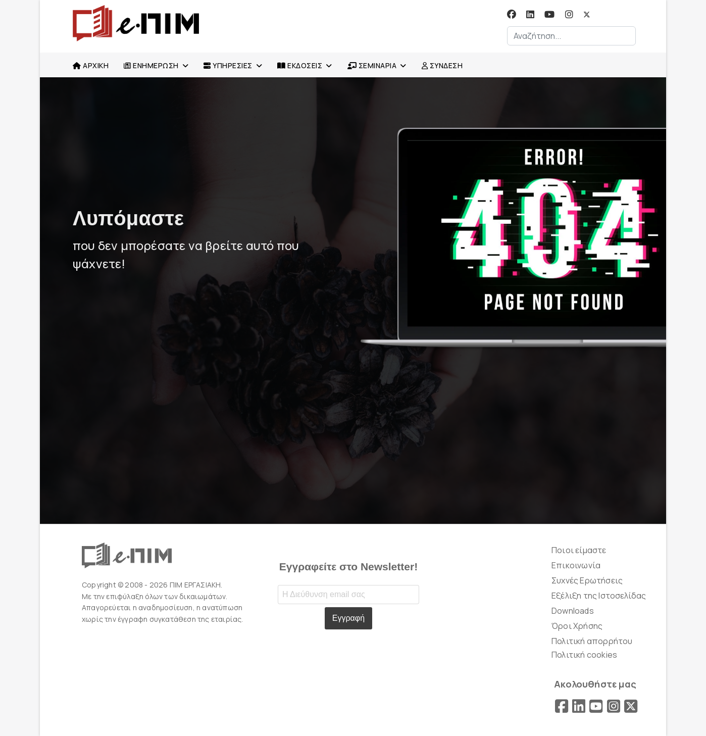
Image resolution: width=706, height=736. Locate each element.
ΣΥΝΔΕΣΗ (442, 65)
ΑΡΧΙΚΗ (91, 65)
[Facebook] (511, 14)
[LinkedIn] (578, 706)
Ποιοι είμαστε (579, 550)
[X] (630, 706)
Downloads (572, 610)
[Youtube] (549, 14)
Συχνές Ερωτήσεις (587, 580)
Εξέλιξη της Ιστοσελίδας (598, 595)
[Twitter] (586, 14)
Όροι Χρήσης (576, 625)
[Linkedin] (530, 14)
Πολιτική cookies (584, 654)
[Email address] (348, 594)
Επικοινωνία (575, 565)
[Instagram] (569, 14)
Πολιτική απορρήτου (592, 641)
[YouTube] (595, 706)
